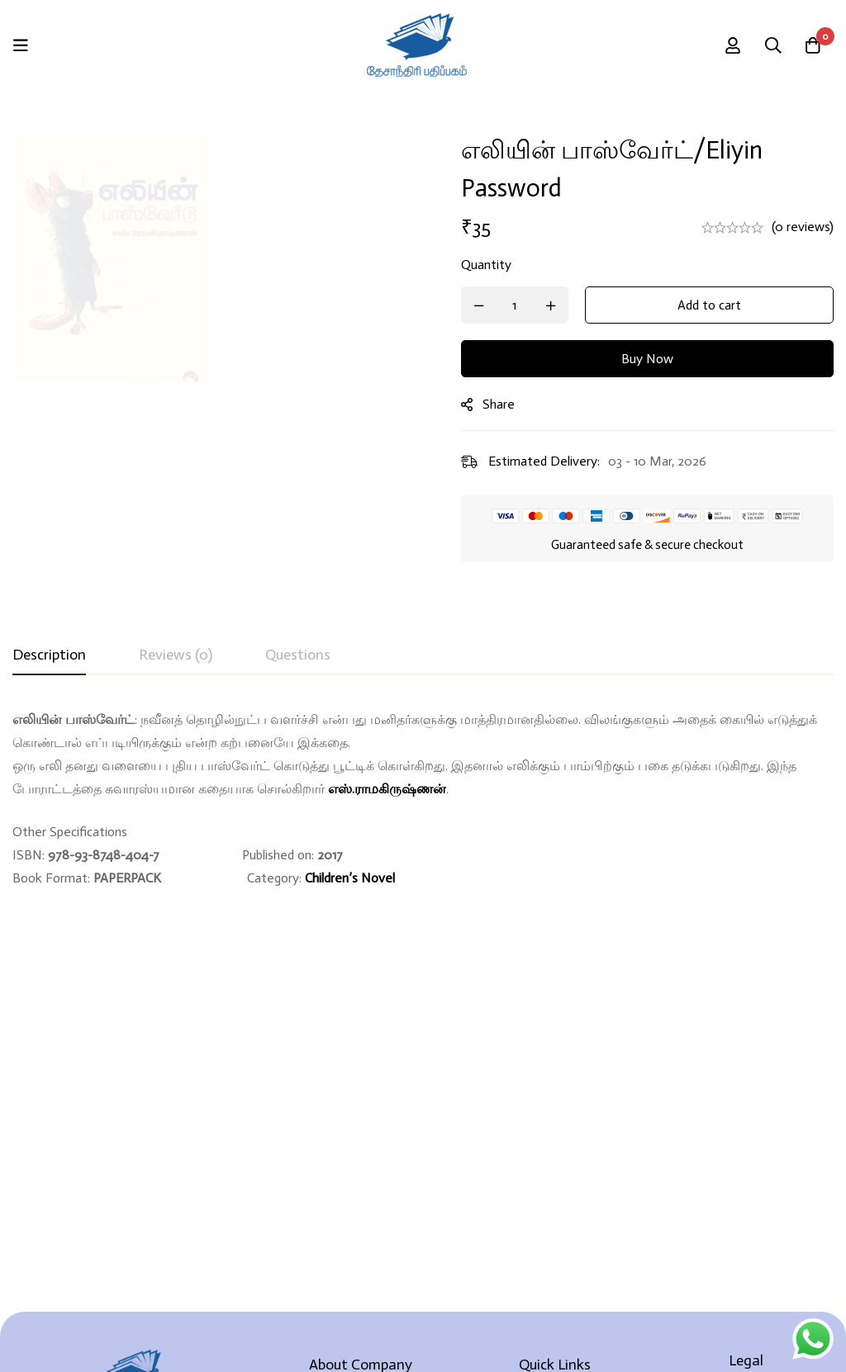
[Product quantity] (522, 305)
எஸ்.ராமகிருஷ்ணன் (387, 789)
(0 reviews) (803, 226)
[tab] (49, 655)
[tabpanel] (423, 799)
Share (506, 404)
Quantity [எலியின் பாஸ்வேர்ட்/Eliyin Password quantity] (493, 264)
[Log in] (729, 45)
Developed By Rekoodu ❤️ (422, 1332)
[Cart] (812, 45)
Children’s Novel (350, 878)
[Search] (770, 45)
